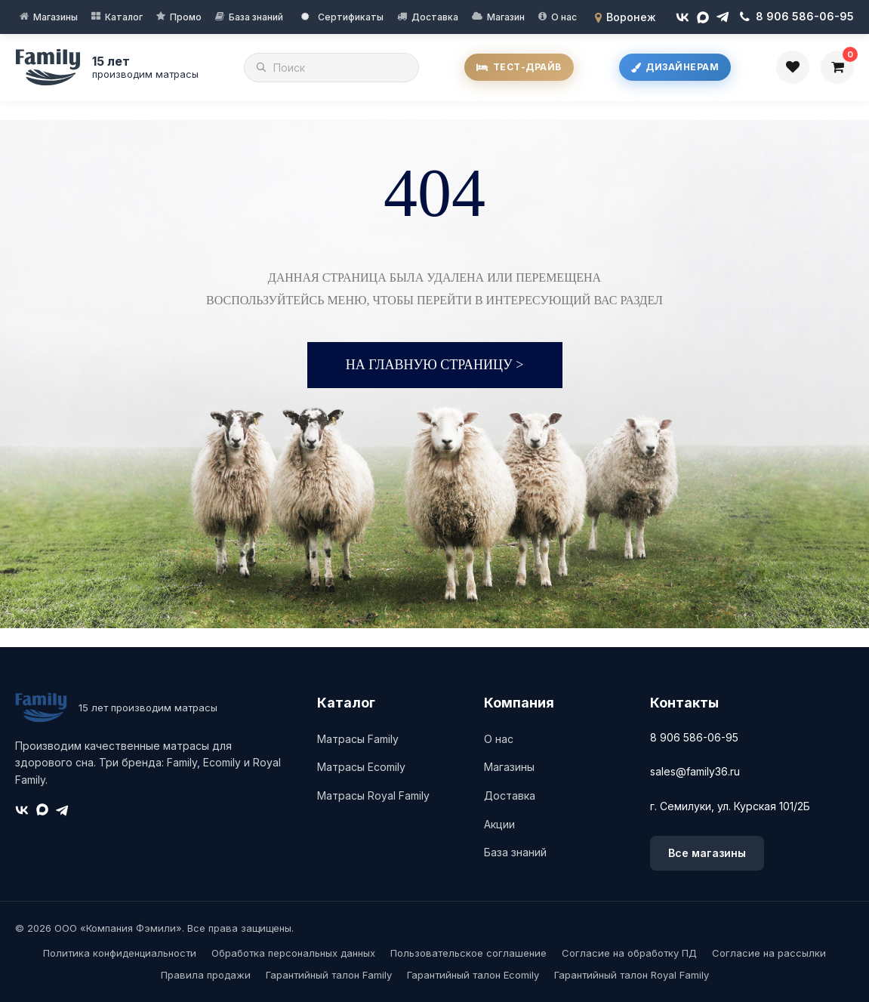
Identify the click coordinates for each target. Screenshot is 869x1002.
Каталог (124, 17)
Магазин (506, 17)
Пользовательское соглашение (468, 953)
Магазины (55, 17)
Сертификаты (342, 17)
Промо (186, 17)
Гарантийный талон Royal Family (631, 975)
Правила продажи (206, 975)
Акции (499, 824)
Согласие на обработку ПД (629, 953)
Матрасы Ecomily (361, 766)
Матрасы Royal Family (373, 795)
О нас (564, 17)
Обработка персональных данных (293, 953)
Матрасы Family (358, 738)
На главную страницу (435, 364)
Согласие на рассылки (769, 953)
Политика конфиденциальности (119, 953)
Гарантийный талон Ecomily (473, 975)
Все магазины (707, 852)
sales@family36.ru (695, 771)
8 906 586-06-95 (694, 737)
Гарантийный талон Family (329, 975)
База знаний (256, 17)
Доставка (434, 17)
